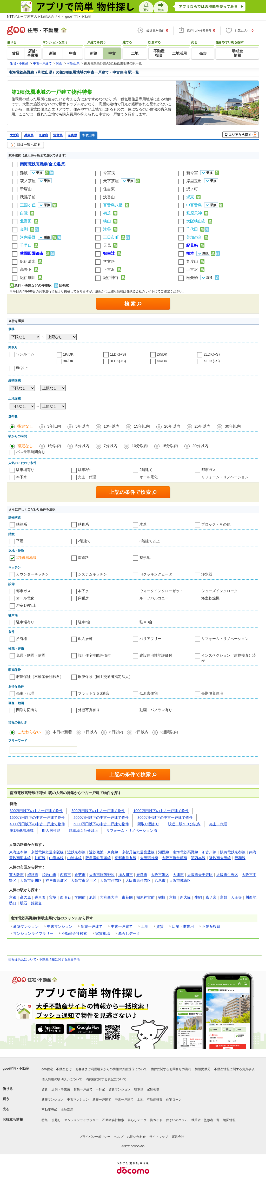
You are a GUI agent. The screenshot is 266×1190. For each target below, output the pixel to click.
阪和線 (240, 858)
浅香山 (109, 197)
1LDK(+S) (118, 354)
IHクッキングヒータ (155, 574)
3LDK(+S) (118, 361)
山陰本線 (74, 858)
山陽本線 (56, 858)
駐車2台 (84, 470)
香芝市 (80, 875)
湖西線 (163, 852)
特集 (45, 1120)
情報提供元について (22, 959)
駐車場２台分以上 (83, 830)
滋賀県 (58, 135)
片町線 (40, 858)
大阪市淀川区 (31, 880)
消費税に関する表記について (106, 1079)
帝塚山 (26, 189)
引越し (56, 1120)
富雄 (223, 897)
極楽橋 (192, 277)
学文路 (109, 261)
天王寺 (236, 897)
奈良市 (141, 875)
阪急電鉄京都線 (232, 852)
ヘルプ (118, 1137)
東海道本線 (18, 852)
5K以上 (22, 368)
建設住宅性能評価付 (155, 655)
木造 (143, 524)
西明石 (65, 897)
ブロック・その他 (215, 524)
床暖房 (83, 598)
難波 (24, 173)
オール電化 (148, 477)
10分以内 (140, 445)
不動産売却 (49, 1109)
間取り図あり (148, 824)
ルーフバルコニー (154, 598)
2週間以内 (169, 732)
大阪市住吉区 (111, 880)
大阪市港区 (160, 875)
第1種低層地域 (22, 830)
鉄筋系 (21, 524)
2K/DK (162, 354)
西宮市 (65, 875)
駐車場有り (25, 470)
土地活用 (67, 1109)
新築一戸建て (92, 926)
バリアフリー (150, 639)
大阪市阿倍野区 (102, 875)
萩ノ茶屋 (28, 181)
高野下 (26, 269)
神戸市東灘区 (56, 880)
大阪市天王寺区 (200, 875)
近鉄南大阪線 (220, 858)
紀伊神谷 (111, 277)
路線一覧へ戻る (26, 145)
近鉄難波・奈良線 (103, 852)
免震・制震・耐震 (30, 655)
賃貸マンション (119, 1089)
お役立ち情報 (13, 1119)
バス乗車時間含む (30, 452)
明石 (23, 903)
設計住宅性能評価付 (94, 655)
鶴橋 (161, 897)
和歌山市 (49, 875)
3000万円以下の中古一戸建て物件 (165, 817)
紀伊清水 (28, 261)
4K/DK (162, 361)
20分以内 (200, 445)
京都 (12, 897)
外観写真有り (89, 710)
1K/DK (68, 354)
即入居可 (85, 639)
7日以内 (142, 732)
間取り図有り (27, 710)
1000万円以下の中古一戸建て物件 (161, 811)
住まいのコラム (177, 1120)
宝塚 (52, 897)
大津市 (178, 875)
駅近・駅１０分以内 (184, 824)
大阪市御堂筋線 (174, 858)
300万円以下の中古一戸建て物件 (36, 811)
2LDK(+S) (212, 354)
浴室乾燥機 (210, 598)
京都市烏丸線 (125, 858)
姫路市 (32, 875)
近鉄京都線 (76, 852)
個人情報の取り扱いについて (62, 1079)
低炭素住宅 (148, 693)
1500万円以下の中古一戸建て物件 (37, 817)
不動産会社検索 (74, 933)
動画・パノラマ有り (155, 710)
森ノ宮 (210, 897)
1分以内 (54, 445)
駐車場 (138, 1089)
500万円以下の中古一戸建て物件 (98, 811)
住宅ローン (174, 1099)
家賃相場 (102, 933)
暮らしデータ (129, 933)
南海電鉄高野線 (185, 852)
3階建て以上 (149, 541)
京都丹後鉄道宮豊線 (138, 852)
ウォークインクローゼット (161, 591)
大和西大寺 (109, 897)
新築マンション (26, 926)
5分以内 (82, 445)
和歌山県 (88, 135)
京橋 (172, 897)
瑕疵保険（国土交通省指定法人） (105, 677)
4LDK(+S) (212, 361)
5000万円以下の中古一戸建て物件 (101, 824)
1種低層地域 (26, 557)
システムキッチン (92, 574)
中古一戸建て (122, 926)
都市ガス (208, 470)
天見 (107, 245)
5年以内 (82, 426)
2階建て (145, 470)
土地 (144, 926)
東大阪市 (16, 875)
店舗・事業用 (183, 926)
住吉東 (109, 189)
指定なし (25, 426)
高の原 (25, 897)
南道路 (83, 557)
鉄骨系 (83, 524)
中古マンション (59, 926)
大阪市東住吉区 (138, 880)
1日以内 (90, 732)
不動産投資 (211, 926)
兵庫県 (29, 135)
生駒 (198, 897)
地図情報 (229, 1120)
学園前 (80, 897)
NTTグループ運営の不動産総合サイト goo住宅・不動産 (49, 16)
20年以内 (172, 426)
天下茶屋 (111, 181)
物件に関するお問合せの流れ (171, 1069)
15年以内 (142, 426)
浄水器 (206, 574)
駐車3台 (145, 622)
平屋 (19, 541)
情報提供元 (202, 1069)
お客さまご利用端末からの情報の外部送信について (111, 1069)
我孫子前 (28, 197)
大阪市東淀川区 (83, 880)
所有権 (21, 639)
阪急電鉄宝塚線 (98, 858)
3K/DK (68, 361)
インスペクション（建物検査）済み (228, 657)
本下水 (21, 477)
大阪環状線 (149, 858)
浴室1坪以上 (26, 605)
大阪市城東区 (180, 880)
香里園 (40, 897)
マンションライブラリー (33, 933)
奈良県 (72, 135)
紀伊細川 (28, 277)
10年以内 (112, 426)
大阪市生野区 (227, 875)
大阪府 (14, 135)
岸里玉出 (194, 181)
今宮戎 (109, 173)
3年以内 (54, 426)
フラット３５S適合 (93, 693)
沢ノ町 (192, 189)
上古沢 (192, 269)
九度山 (192, 261)
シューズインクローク (219, 591)
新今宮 (192, 173)
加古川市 (125, 875)
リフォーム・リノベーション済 (131, 830)
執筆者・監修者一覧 (205, 1120)
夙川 (92, 897)
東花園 (127, 897)
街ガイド (156, 1120)
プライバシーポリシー (94, 1137)
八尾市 (160, 880)
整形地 (144, 557)
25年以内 (203, 426)
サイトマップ (158, 1137)
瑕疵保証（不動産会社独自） (39, 677)
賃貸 (160, 926)
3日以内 (116, 732)
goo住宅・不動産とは (57, 1069)
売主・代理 (87, 477)
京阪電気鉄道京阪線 (47, 852)
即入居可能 (51, 830)
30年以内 (233, 426)
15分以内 (170, 445)
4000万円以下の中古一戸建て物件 (37, 824)
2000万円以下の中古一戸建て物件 (101, 817)
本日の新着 (62, 732)
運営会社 (178, 1137)
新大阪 (185, 897)
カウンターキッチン (32, 574)
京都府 (43, 135)
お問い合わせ (136, 1137)
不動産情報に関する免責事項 (59, 959)
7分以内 (110, 445)
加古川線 (209, 852)
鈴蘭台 (36, 903)
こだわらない (29, 732)
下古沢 (109, 269)
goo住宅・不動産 (16, 1068)
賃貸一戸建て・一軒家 (89, 1089)
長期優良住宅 (212, 693)
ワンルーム (25, 354)
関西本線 (198, 858)
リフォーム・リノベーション (225, 477)
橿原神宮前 (145, 897)
